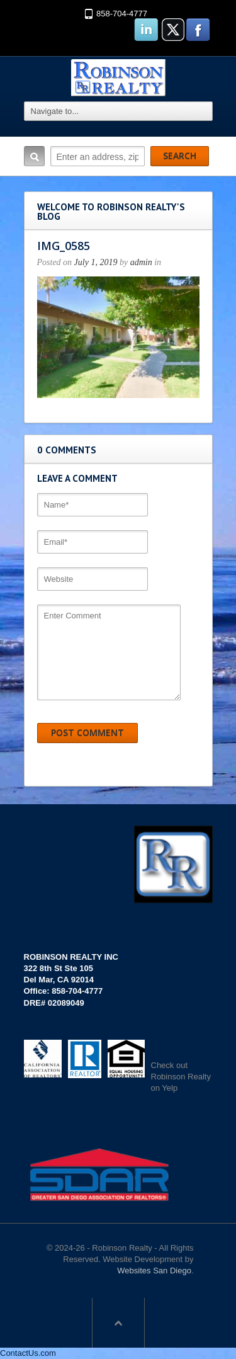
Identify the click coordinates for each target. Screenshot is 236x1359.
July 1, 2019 (96, 262)
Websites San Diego (154, 1270)
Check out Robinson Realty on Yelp (181, 1076)
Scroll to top (118, 1322)
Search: (34, 156)
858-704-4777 (121, 13)
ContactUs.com (28, 1353)
